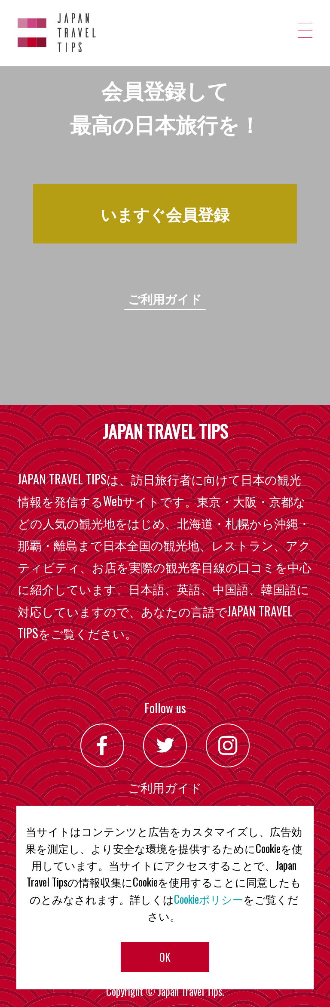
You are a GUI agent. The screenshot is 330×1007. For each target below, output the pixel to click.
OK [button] (164, 957)
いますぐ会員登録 (165, 213)
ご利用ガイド (165, 298)
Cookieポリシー (208, 899)
